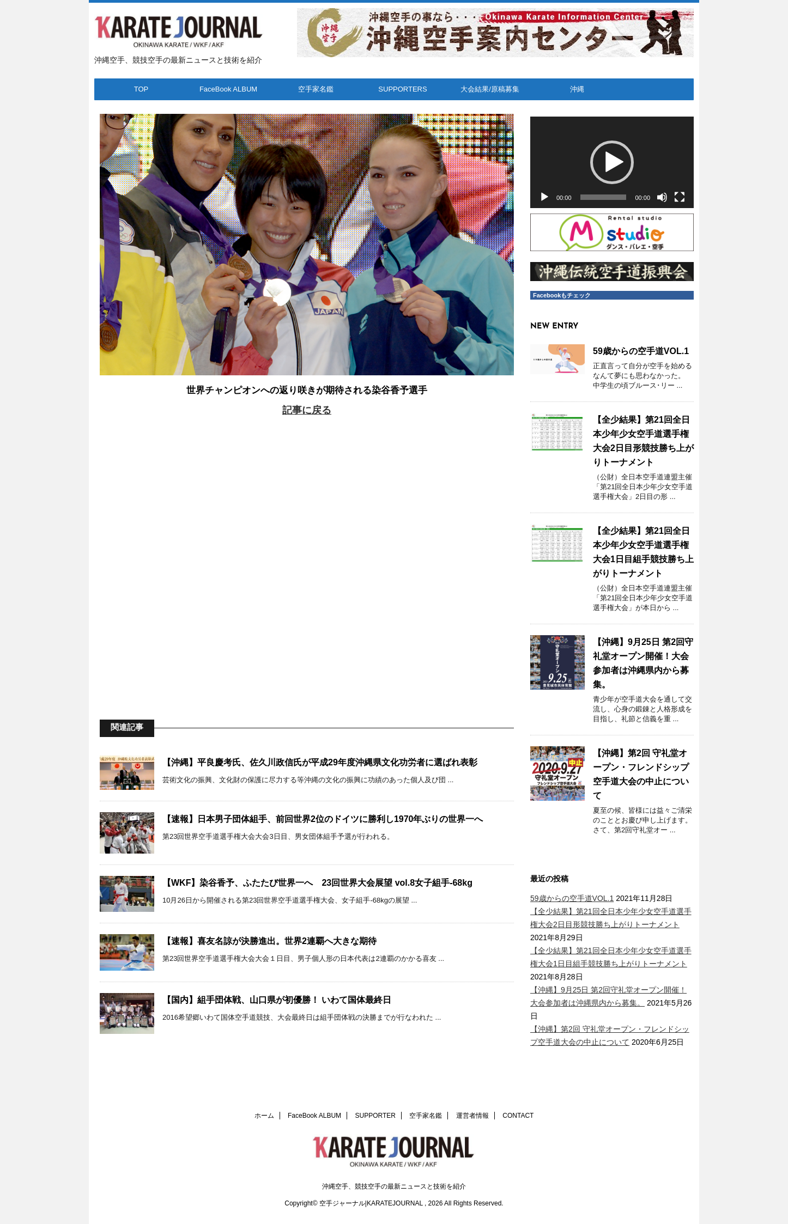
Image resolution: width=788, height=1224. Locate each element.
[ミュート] (662, 197)
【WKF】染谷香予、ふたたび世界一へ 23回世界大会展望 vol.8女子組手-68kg (317, 882)
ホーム (264, 1115)
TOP (141, 89)
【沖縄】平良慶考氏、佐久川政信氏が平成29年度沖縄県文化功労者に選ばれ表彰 (319, 762)
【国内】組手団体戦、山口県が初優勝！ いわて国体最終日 (276, 999)
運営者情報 (472, 1115)
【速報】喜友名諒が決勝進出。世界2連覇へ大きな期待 (269, 941)
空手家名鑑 (316, 89)
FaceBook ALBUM (228, 89)
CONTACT (518, 1115)
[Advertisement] (307, 552)
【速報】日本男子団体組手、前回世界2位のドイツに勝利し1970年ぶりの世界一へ (322, 819)
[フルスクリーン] (679, 197)
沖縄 (577, 89)
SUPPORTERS (402, 89)
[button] (612, 162)
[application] (612, 163)
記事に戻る (306, 410)
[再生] (544, 197)
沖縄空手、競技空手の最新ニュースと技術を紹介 (394, 1186)
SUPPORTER (375, 1115)
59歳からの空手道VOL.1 (641, 351)
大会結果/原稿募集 (489, 89)
